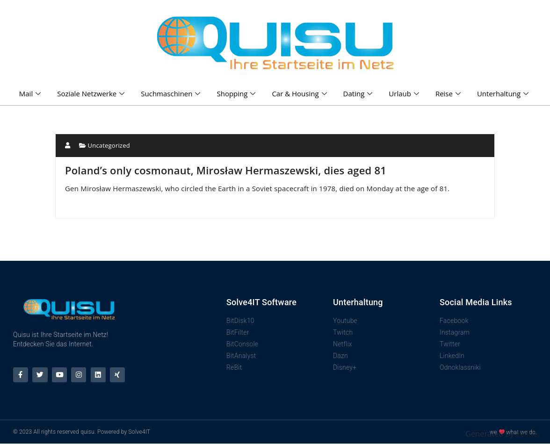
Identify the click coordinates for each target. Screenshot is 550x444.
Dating (359, 93)
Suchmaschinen (172, 93)
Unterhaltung (504, 93)
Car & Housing (300, 93)
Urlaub (405, 93)
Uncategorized (109, 145)
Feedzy (528, 434)
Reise (449, 93)
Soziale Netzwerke (92, 93)
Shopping (237, 93)
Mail (31, 93)
